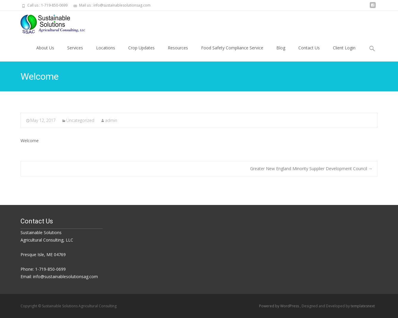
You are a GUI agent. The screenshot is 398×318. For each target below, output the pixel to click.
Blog (280, 53)
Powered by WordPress (279, 305)
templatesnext (363, 305)
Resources (178, 53)
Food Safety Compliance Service (232, 53)
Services (75, 53)
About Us (45, 53)
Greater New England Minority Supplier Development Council (311, 168)
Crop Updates (141, 53)
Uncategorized (80, 120)
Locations (105, 53)
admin (111, 120)
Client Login (344, 53)
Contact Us (309, 53)
